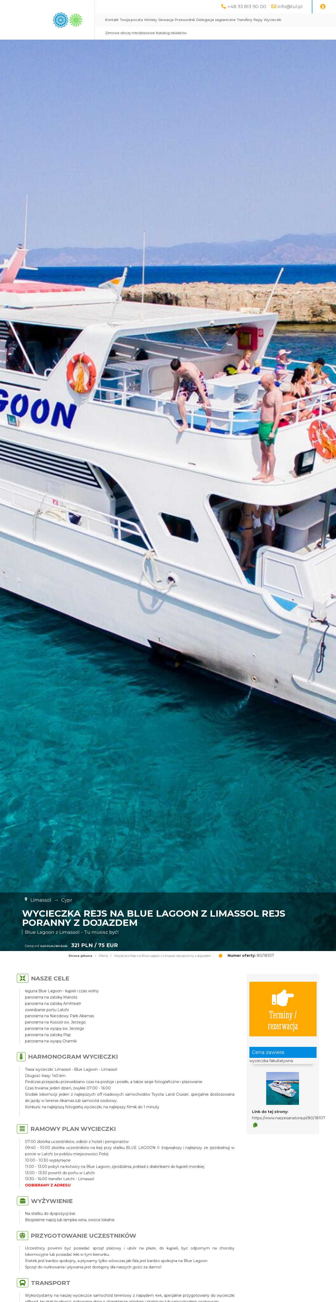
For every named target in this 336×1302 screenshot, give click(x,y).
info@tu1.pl (290, 6)
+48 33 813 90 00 (246, 6)
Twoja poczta (131, 20)
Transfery (244, 20)
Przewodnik (185, 20)
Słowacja (166, 20)
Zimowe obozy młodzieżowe (130, 33)
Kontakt (112, 20)
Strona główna (80, 956)
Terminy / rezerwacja (283, 1009)
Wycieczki (272, 20)
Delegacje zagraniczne (216, 20)
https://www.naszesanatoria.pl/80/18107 (288, 1118)
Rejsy (258, 20)
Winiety (150, 20)
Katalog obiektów (171, 33)
